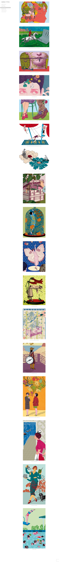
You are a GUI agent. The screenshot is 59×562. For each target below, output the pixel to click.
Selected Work (4, 8)
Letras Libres (3, 6)
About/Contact (4, 4)
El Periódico (3, 5)
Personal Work (4, 9)
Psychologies (3, 7)
